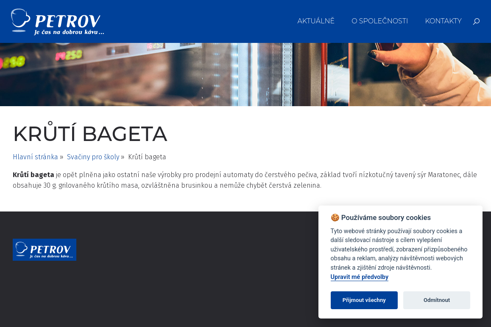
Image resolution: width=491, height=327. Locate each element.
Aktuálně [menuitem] (316, 21)
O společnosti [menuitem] (380, 21)
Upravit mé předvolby (359, 277)
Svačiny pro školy (93, 157)
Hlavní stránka (35, 157)
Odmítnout (437, 300)
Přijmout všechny (364, 300)
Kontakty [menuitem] (443, 21)
